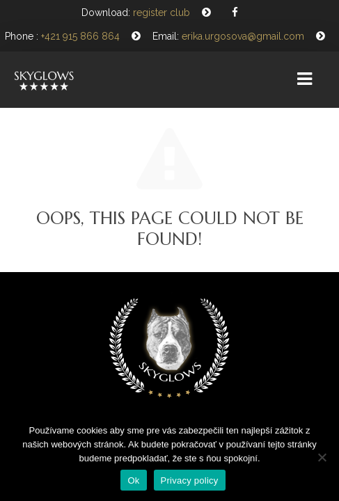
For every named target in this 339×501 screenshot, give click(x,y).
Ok (133, 480)
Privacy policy (190, 480)
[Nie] (322, 457)
